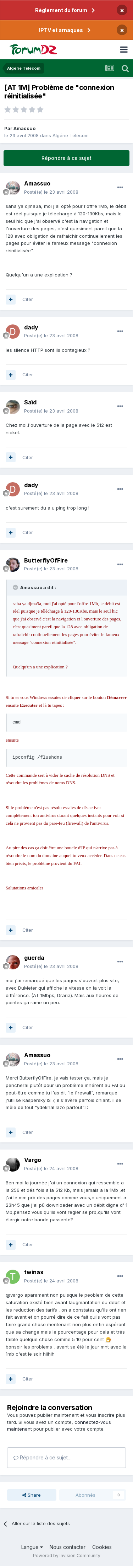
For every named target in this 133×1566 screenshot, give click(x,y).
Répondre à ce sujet (66, 158)
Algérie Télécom (70, 135)
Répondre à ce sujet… (42, 1457)
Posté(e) (51, 192)
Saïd (30, 402)
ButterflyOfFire (46, 560)
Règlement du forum (61, 10)
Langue (32, 1547)
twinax (34, 1272)
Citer (27, 299)
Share (31, 1495)
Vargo (32, 1159)
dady (31, 327)
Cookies (102, 1547)
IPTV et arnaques (61, 30)
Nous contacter (67, 1547)
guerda (34, 957)
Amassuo (24, 128)
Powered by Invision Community (66, 1555)
